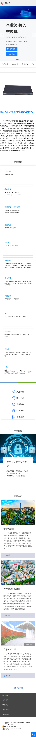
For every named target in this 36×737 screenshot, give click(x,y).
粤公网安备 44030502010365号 (13, 729)
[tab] (18, 695)
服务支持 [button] (17, 709)
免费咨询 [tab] (25, 64)
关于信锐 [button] (17, 695)
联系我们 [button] (17, 705)
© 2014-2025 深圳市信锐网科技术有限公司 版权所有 (19, 723)
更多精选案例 (18, 688)
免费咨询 (12, 54)
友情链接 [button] (17, 714)
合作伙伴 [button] (17, 700)
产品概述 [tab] (5, 64)
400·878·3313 (12, 49)
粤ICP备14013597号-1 (10, 726)
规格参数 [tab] (15, 64)
